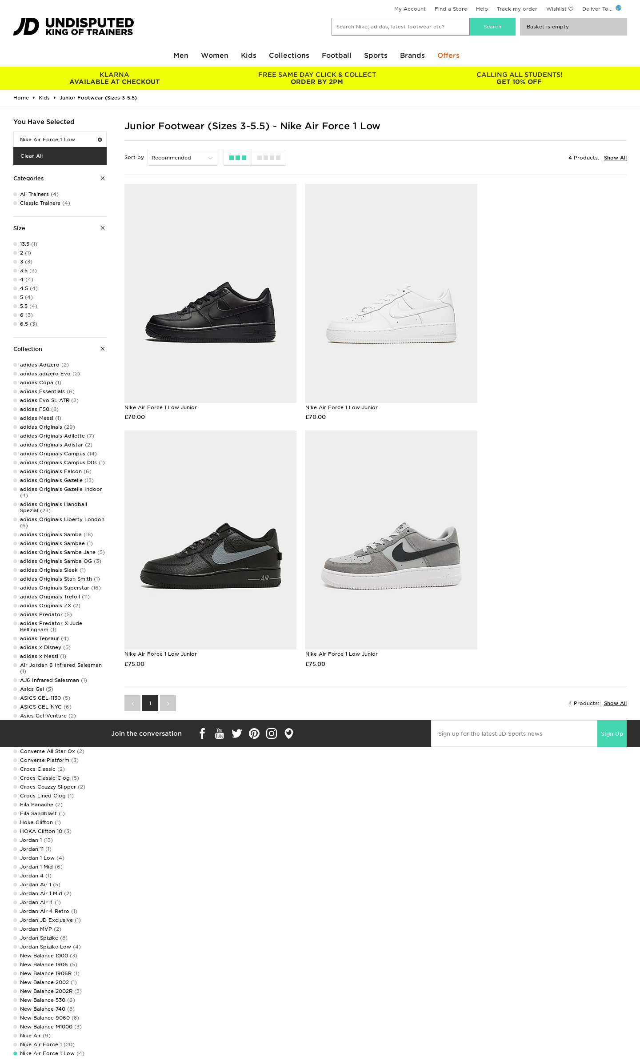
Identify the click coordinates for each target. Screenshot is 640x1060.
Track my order (517, 9)
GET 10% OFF (519, 78)
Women (214, 56)
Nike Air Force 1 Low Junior (160, 394)
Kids (248, 56)
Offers (448, 56)
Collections (289, 56)
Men (180, 56)
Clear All (31, 156)
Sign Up (612, 706)
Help (482, 9)
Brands (412, 56)
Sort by (134, 157)
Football (337, 56)
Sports (376, 56)
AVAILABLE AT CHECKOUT (114, 78)
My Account (410, 9)
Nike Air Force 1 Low (61, 139)
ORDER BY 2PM (316, 78)
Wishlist (556, 9)
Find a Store (451, 9)
